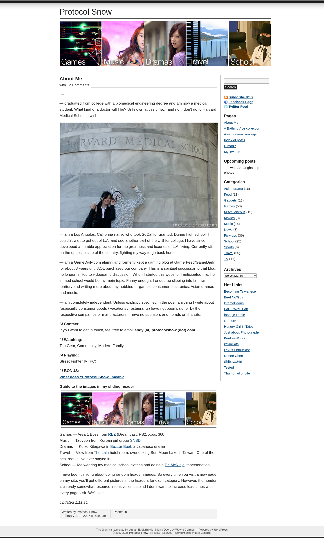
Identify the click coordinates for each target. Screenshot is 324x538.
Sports (229, 247)
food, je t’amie (234, 315)
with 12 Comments (75, 85)
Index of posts (234, 140)
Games (229, 206)
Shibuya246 (233, 361)
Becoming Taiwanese (240, 291)
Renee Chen (233, 356)
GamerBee (232, 321)
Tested (229, 367)
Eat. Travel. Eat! (236, 309)
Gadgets (230, 200)
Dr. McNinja (174, 465)
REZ (112, 434)
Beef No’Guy (233, 297)
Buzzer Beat (120, 446)
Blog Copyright (203, 533)
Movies (229, 218)
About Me (71, 78)
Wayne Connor (184, 529)
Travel (208, 43)
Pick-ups (230, 235)
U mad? (230, 146)
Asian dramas (165, 43)
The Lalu (101, 453)
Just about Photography (242, 332)
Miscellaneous (234, 212)
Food (228, 194)
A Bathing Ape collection (242, 128)
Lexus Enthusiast (237, 350)
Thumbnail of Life (237, 373)
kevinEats (231, 344)
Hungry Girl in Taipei (239, 326)
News (228, 229)
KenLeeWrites (234, 338)
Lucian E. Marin (139, 529)
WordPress (221, 529)
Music (123, 43)
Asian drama (233, 189)
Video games (81, 43)
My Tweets (232, 152)
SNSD (135, 440)
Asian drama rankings (240, 134)
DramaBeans (234, 303)
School (250, 43)
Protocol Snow (86, 11)
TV (226, 259)
